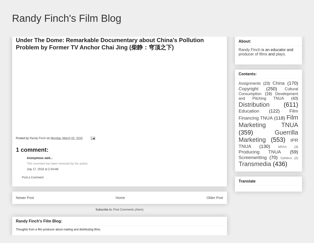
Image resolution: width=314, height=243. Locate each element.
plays (280, 54)
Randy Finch (249, 50)
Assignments (250, 83)
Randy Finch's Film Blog (67, 18)
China (279, 83)
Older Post (215, 198)
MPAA (282, 147)
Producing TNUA (260, 151)
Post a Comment (33, 177)
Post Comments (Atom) (128, 209)
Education (249, 111)
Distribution (254, 104)
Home (120, 198)
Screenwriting (253, 157)
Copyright (249, 88)
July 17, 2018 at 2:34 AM (42, 169)
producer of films (253, 54)
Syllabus (286, 158)
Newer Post (25, 198)
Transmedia (255, 163)
